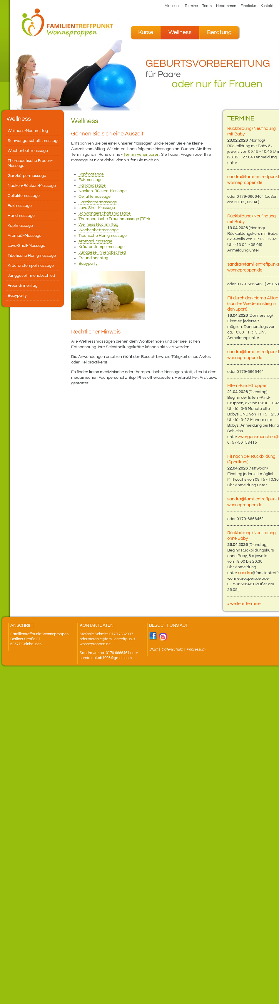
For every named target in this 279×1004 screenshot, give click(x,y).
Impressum (196, 649)
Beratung (219, 32)
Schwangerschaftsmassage (104, 213)
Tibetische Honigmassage (102, 236)
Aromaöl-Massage (95, 241)
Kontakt (266, 6)
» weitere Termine (243, 603)
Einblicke (248, 6)
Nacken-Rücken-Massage (102, 191)
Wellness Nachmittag (98, 224)
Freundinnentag (93, 258)
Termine (191, 6)
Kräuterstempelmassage (101, 247)
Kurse (145, 32)
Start (153, 649)
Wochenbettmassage (98, 230)
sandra (245, 573)
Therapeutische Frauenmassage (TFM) (114, 219)
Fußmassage (90, 180)
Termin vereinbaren (141, 154)
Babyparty (88, 264)
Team (207, 6)
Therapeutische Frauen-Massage (30, 163)
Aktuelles (172, 6)
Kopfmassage (91, 174)
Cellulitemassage (94, 197)
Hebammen (226, 6)
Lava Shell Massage (96, 208)
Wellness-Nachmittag (28, 131)
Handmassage (92, 185)
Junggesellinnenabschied (102, 252)
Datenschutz (172, 649)
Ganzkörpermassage (97, 202)
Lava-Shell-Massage (26, 246)
